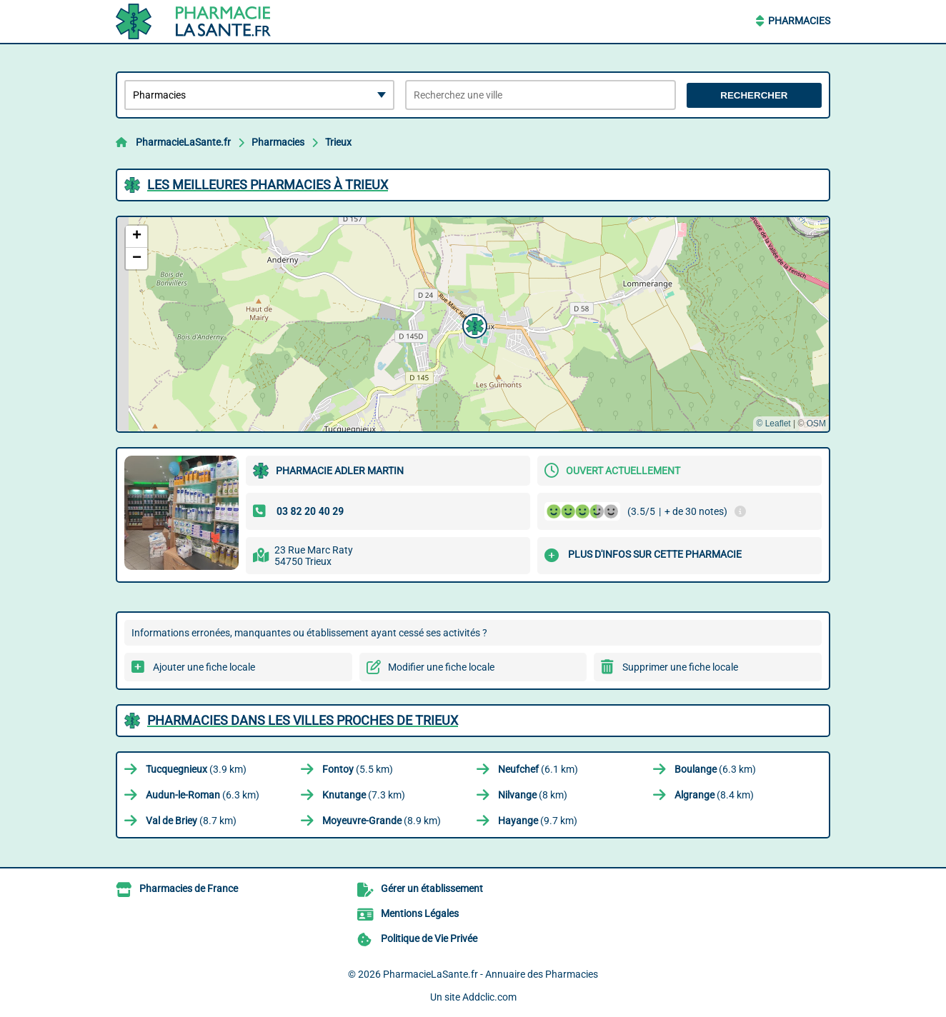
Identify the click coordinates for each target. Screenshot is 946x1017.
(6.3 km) (715, 769)
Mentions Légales (420, 913)
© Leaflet (773, 424)
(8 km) (532, 795)
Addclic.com (489, 997)
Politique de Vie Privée (429, 938)
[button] (473, 324)
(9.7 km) (537, 820)
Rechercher (753, 95)
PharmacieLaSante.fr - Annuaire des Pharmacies (490, 974)
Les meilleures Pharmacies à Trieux (267, 184)
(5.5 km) (357, 769)
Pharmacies (799, 20)
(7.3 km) (363, 795)
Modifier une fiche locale (441, 667)
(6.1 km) (538, 769)
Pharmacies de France (188, 888)
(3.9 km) (196, 769)
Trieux (338, 142)
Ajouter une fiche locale (204, 667)
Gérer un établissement (432, 888)
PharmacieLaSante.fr (183, 142)
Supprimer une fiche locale (680, 667)
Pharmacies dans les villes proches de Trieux (302, 720)
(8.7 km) (191, 820)
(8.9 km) (381, 820)
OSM (816, 424)
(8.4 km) (714, 795)
